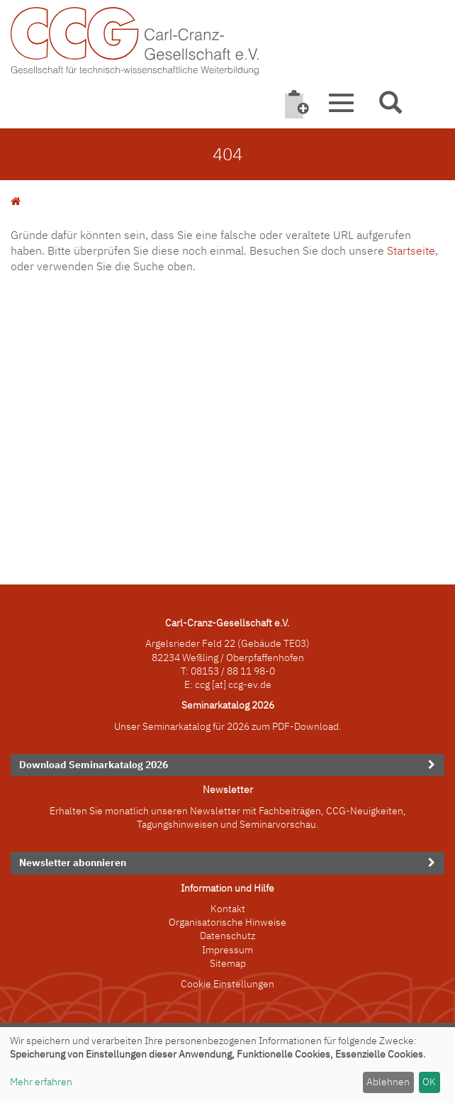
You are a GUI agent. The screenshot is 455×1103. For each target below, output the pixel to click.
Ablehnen (388, 1081)
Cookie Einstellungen (227, 983)
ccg (202, 684)
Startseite (411, 250)
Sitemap (228, 963)
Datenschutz (227, 935)
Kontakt (227, 908)
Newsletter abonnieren (72, 862)
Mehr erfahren (41, 1081)
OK (429, 1081)
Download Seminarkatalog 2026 (93, 764)
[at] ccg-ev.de (240, 684)
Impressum (227, 949)
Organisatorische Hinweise (227, 922)
